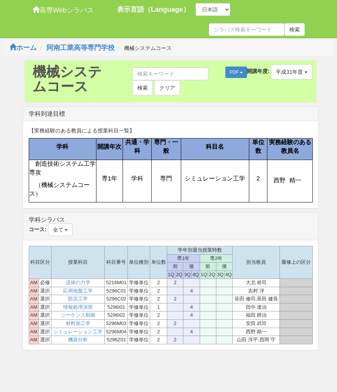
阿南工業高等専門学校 (81, 47)
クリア (167, 88)
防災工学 (78, 299)
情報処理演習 (78, 307)
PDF (236, 72)
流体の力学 (78, 282)
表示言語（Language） (153, 9)
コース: (38, 229)
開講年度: (258, 71)
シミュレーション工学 (77, 331)
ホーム (23, 47)
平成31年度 (291, 72)
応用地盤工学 (78, 291)
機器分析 (78, 339)
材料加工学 (78, 323)
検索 (294, 29)
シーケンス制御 (78, 315)
